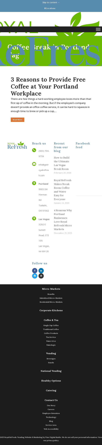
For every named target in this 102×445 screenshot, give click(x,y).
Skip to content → (51, 2)
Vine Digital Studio (53, 437)
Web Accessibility (51, 429)
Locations (49, 8)
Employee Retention (51, 413)
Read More (17, 120)
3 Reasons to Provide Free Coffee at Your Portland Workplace (48, 86)
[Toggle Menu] (98, 29)
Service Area (51, 425)
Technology (51, 417)
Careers (51, 409)
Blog (51, 421)
